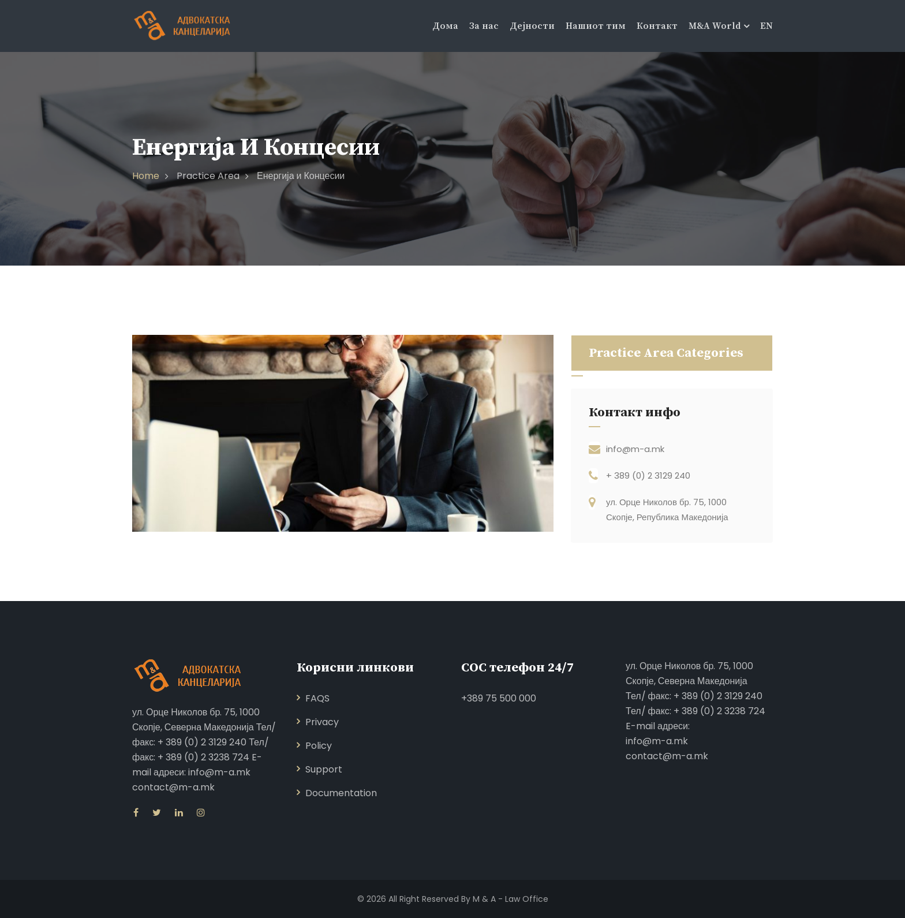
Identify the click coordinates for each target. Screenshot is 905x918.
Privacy (322, 722)
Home (145, 175)
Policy (318, 745)
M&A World (715, 26)
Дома (445, 26)
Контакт (657, 26)
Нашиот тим (596, 26)
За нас (484, 26)
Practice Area (208, 175)
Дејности (532, 26)
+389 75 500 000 (498, 698)
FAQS (317, 698)
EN (766, 26)
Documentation (341, 793)
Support (323, 769)
